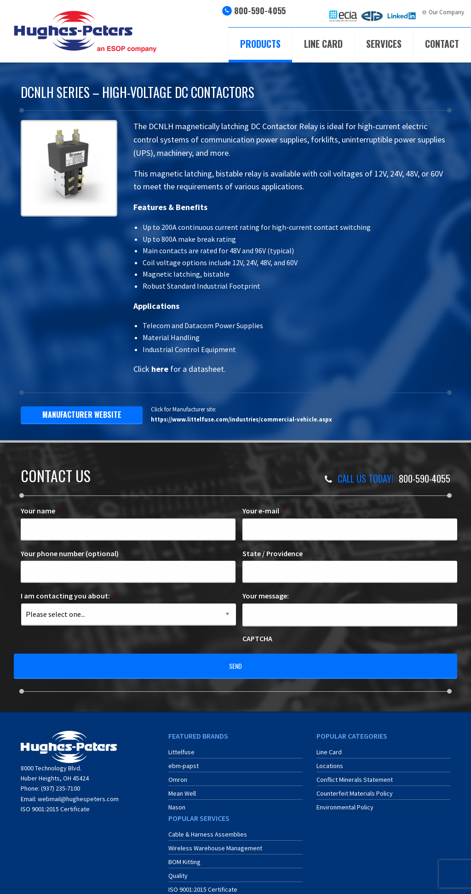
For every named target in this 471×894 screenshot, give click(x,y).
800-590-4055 (260, 11)
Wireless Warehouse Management (215, 842)
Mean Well (182, 787)
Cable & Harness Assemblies (207, 828)
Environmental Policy (344, 801)
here (159, 369)
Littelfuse (181, 746)
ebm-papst (183, 760)
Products (260, 44)
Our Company (446, 12)
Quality (178, 870)
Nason (176, 801)
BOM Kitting (184, 856)
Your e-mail (264, 510)
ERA (378, 12)
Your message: (265, 595)
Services (384, 44)
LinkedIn (408, 12)
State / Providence (276, 553)
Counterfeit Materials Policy (354, 787)
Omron (177, 773)
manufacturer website (81, 414)
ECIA (351, 12)
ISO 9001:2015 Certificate (55, 803)
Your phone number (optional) (70, 553)
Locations (329, 760)
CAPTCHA (257, 638)
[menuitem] (343, 16)
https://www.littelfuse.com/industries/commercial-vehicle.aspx (241, 419)
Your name (41, 510)
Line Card (323, 44)
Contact (442, 44)
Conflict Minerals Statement (354, 773)
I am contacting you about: (69, 595)
